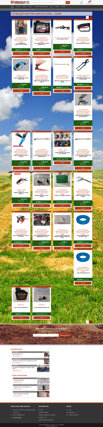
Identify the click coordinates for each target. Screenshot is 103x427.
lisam (32, 9)
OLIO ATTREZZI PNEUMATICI (21, 307)
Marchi (24, 6)
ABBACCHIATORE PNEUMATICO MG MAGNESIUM (83, 116)
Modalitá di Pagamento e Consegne (47, 415)
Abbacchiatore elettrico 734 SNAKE (62, 81)
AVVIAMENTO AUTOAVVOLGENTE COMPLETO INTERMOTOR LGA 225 (25, 381)
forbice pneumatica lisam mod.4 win (21, 78)
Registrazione (71, 412)
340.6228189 (16, 418)
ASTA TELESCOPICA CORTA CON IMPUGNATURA (42, 156)
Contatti (63, 6)
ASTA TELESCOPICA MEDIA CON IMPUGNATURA (83, 156)
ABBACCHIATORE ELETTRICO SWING (83, 196)
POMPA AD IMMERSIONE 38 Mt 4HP (21, 367)
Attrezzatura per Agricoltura (22, 9)
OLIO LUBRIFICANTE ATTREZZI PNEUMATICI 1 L (41, 44)
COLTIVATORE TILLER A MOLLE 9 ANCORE (23, 360)
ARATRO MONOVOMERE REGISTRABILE (22, 354)
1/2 (87, 17)
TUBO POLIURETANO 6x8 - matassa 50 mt (83, 236)
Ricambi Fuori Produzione (41, 6)
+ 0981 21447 (15, 412)
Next (49, 348)
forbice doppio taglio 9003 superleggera (83, 78)
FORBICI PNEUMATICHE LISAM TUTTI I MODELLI (62, 153)
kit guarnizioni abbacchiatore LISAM (21, 44)
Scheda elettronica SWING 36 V (62, 196)
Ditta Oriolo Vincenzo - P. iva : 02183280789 (55, 424)
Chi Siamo (18, 6)
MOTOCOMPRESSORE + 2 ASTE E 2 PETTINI (21, 236)
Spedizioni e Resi (42, 417)
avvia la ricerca (64, 335)
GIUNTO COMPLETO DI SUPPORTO (22, 388)
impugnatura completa (83, 43)
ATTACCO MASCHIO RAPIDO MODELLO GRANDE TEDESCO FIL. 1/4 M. (62, 236)
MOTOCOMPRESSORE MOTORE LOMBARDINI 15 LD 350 (41, 236)
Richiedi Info (62, 159)
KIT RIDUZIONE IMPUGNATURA (41, 307)
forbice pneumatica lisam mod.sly (21, 193)
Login (69, 410)
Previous (48, 348)
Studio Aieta (54, 426)
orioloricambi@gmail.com (18, 415)
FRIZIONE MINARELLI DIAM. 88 (21, 395)
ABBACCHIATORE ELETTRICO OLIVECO (21, 156)
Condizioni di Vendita (43, 412)
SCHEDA (21, 53)
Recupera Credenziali (72, 415)
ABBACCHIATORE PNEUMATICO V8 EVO (41, 81)
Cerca (67, 2)
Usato (51, 6)
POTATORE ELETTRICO (62, 39)
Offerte (57, 6)
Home (12, 6)
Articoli (30, 6)
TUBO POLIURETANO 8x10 (83, 273)
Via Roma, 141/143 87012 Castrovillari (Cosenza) (23, 410)
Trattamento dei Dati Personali (46, 420)
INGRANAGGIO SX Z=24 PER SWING (41, 196)
